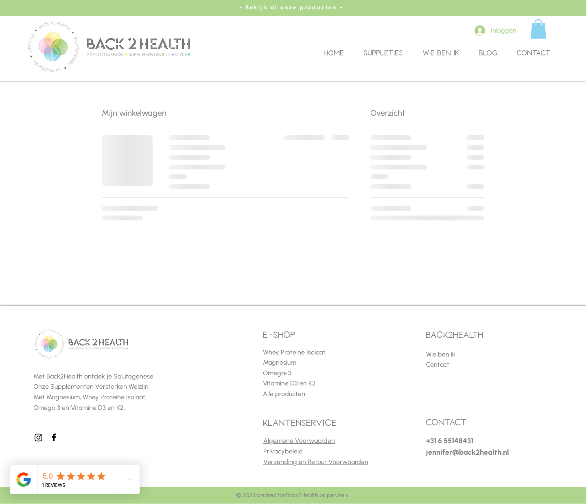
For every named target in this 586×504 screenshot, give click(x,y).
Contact (437, 364)
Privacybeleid (283, 451)
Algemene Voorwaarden (299, 441)
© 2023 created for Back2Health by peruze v (292, 495)
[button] (538, 29)
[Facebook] (54, 437)
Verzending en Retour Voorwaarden (315, 462)
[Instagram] (38, 437)
